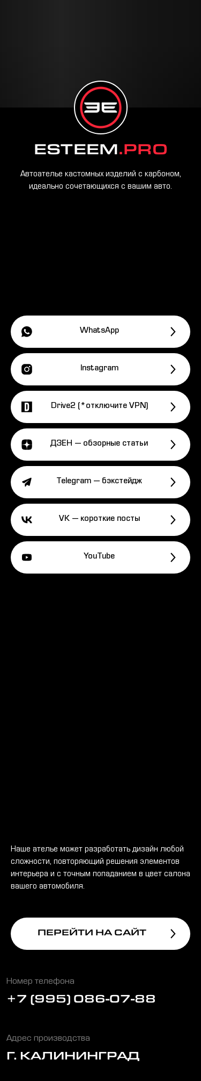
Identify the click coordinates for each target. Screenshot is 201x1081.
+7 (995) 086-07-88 (81, 1000)
